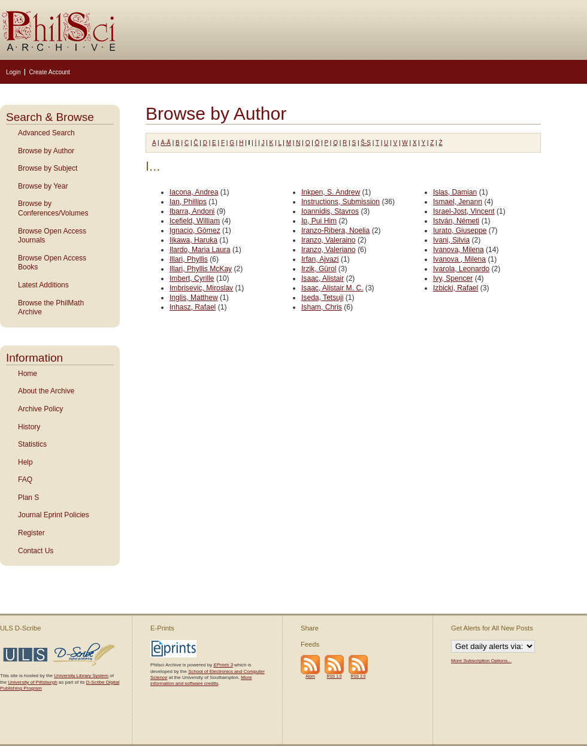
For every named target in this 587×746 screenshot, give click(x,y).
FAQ (25, 479)
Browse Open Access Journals (52, 236)
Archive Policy (40, 409)
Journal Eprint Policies (53, 515)
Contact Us (35, 551)
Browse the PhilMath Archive (51, 308)
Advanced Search (46, 133)
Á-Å (166, 143)
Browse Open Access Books (52, 263)
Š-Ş (366, 143)
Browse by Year (43, 186)
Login (13, 72)
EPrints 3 (222, 665)
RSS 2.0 (358, 676)
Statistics (32, 444)
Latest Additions (43, 285)
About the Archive (46, 391)
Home (27, 373)
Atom (310, 676)
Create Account (49, 72)
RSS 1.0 (334, 676)
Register (31, 533)
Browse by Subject (47, 168)
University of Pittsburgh (32, 682)
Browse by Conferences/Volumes (53, 208)
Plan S (28, 497)
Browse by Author (46, 151)
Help (25, 462)
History (29, 427)
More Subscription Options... (481, 660)
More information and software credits (201, 680)
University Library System (81, 675)
